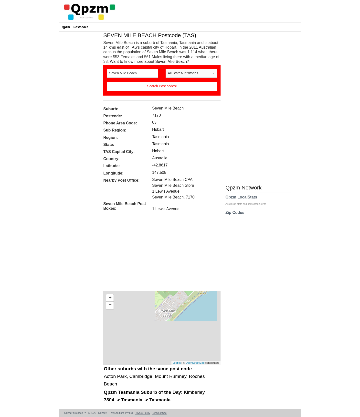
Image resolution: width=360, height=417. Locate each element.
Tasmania (160, 137)
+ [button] (110, 298)
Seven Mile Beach (171, 61)
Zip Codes (234, 215)
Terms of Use (159, 413)
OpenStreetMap (195, 362)
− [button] (110, 305)
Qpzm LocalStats (248, 200)
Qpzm (66, 27)
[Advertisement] (159, 256)
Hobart (158, 129)
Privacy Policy (142, 413)
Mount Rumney (170, 376)
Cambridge (140, 376)
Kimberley (194, 392)
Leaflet (177, 362)
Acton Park (115, 376)
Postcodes (81, 27)
